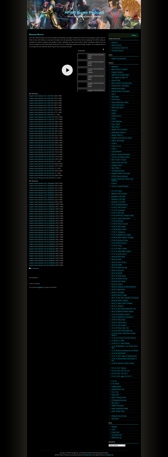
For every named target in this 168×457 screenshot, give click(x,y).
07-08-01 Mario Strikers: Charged (122, 237)
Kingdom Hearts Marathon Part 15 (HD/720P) (41, 128)
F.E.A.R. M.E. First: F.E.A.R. (120, 371)
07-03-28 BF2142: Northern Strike (122, 215)
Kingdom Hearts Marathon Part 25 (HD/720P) (41, 152)
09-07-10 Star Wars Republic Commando (125, 298)
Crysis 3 (114, 183)
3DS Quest (115, 419)
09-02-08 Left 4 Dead (118, 281)
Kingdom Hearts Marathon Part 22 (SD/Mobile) (42, 232)
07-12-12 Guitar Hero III (119, 254)
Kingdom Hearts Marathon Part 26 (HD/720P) (41, 154)
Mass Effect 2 (115, 127)
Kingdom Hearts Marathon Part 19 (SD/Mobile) (42, 225)
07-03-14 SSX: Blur (117, 213)
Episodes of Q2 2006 (118, 196)
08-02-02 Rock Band (118, 257)
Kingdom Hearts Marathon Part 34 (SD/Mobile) (42, 260)
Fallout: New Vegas (117, 140)
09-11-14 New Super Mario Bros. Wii (123, 309)
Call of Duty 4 (115, 99)
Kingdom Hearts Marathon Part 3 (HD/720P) (41, 100)
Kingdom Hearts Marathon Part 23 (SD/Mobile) (42, 235)
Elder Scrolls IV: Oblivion (119, 69)
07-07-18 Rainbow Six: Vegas (121, 235)
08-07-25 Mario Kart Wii (119, 268)
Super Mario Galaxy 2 (118, 132)
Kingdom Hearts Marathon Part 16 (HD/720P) (41, 131)
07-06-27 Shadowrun (118, 232)
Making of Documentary (119, 194)
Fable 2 (113, 113)
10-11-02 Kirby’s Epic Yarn (120, 328)
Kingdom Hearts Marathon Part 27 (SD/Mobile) (42, 244)
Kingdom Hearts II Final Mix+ (120, 173)
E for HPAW (115, 384)
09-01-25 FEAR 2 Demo (119, 278)
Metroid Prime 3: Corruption (120, 91)
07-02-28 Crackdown (118, 210)
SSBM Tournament (117, 406)
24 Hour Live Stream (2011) (120, 157)
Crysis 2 (114, 143)
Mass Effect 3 (115, 168)
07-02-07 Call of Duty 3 (119, 207)
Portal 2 (114, 149)
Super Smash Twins (118, 411)
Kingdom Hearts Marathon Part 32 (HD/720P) (41, 168)
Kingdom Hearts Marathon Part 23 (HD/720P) (41, 147)
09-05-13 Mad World (118, 289)
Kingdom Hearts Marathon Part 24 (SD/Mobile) (42, 237)
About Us (114, 42)
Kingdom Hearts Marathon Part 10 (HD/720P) (41, 117)
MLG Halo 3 (115, 403)
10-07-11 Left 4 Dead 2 (119, 325)
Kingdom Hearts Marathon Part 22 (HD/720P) (41, 145)
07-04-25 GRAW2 (117, 221)
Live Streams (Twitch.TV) (119, 48)
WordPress (88, 455)
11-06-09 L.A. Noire (117, 340)
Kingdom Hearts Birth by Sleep (121, 138)
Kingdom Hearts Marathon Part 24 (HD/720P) (41, 149)
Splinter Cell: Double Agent (120, 75)
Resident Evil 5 (116, 116)
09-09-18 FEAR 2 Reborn (119, 300)
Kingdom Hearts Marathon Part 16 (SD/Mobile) (42, 218)
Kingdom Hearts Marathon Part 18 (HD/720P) (41, 135)
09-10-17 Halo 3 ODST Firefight (121, 303)
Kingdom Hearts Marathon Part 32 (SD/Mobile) (42, 256)
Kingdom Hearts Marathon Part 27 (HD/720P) (41, 156)
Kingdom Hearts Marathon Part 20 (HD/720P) (41, 140)
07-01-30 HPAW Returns (119, 204)
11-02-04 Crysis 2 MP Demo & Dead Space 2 (123, 334)
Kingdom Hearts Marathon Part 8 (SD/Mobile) (41, 199)
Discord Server (116, 45)
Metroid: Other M (117, 135)
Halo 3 (113, 94)
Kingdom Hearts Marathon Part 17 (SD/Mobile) (42, 220)
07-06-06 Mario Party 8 (119, 229)
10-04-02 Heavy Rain (118, 320)
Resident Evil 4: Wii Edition (120, 86)
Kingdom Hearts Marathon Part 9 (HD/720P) (41, 114)
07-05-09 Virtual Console (119, 224)
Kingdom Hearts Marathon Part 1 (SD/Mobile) (41, 183)
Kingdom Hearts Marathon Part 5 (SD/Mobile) (41, 192)
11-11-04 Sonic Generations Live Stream (124, 350)
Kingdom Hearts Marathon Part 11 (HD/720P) (41, 119)
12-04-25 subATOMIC (118, 353)
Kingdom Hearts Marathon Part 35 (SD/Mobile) (42, 263)
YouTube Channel (117, 50)
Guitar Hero (115, 395)
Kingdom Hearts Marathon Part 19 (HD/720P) (41, 138)
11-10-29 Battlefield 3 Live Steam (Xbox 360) (124, 347)
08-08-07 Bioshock (117, 270)
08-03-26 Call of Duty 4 (119, 262)
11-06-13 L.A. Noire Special (120, 343)
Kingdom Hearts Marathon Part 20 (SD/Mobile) (42, 227)
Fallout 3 (114, 110)
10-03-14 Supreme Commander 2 (122, 317)
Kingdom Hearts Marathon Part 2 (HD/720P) (41, 98)
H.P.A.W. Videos (116, 191)
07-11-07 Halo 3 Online (119, 248)
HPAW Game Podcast (84, 12)
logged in (41, 287)
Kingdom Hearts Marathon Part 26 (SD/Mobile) (42, 241)
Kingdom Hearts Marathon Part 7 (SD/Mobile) (41, 197)
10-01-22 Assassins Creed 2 (120, 314)
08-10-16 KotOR (116, 273)
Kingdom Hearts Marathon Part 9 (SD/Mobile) (41, 202)
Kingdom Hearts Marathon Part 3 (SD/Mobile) (41, 188)
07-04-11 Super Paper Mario (120, 218)
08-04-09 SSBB (116, 265)
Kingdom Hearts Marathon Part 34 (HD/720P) (41, 173)
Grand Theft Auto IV (118, 105)
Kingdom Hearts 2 (117, 72)
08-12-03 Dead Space (118, 276)
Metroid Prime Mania (118, 88)
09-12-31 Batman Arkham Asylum (122, 311)
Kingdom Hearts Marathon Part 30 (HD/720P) (41, 164)
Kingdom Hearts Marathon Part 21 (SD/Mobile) (42, 230)
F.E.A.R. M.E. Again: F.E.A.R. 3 (121, 376)
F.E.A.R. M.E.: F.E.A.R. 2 (119, 373)
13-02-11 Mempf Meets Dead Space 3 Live (123, 359)
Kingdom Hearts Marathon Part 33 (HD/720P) (41, 170)
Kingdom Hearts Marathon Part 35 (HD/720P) (41, 175)
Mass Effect (115, 97)
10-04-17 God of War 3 (118, 322)
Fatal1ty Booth (116, 386)
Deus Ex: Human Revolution (120, 154)
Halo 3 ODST (115, 124)
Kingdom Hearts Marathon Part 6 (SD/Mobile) (41, 195)
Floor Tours (115, 392)
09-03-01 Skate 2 (117, 284)
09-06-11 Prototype (117, 292)
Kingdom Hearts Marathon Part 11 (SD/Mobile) (42, 206)
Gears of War (115, 80)
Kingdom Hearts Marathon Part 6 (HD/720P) (41, 107)
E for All (114, 381)
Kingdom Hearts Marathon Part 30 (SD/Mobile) (42, 251)
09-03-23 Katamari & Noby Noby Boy (123, 287)
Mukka (109, 455)
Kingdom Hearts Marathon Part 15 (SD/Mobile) (42, 216)
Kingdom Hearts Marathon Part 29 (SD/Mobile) (42, 249)
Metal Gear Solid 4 (117, 108)
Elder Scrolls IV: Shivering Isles (121, 83)
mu (112, 455)
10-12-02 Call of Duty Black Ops (122, 331)
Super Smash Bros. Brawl (119, 102)
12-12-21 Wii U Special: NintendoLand (124, 356)
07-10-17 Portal (116, 246)
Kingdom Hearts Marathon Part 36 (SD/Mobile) (42, 265)
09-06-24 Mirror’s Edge (119, 295)
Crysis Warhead (116, 121)
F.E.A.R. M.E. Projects (118, 368)
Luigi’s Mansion (116, 151)
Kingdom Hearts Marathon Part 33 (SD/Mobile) (42, 258)
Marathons (114, 66)
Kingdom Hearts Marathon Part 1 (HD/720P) (41, 96)
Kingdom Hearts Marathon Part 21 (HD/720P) (41, 142)
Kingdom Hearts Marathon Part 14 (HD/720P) (41, 126)
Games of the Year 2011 (119, 162)
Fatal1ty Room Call (117, 389)
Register (114, 427)
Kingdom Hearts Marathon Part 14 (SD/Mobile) (42, 213)
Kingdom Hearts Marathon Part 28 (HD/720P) (41, 159)
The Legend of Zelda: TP (119, 77)
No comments (35, 268)
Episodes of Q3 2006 (118, 199)
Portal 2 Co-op (116, 146)
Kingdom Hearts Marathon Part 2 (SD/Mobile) (41, 185)
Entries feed (115, 432)
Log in (113, 429)
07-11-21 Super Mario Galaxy (121, 251)
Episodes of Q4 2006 (118, 202)
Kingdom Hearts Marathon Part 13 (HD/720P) (41, 124)
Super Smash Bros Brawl (119, 408)
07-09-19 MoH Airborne (119, 243)
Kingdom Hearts (36, 34)
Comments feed (116, 435)
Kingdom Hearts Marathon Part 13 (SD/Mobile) (42, 211)
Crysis (113, 119)
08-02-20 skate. (116, 259)
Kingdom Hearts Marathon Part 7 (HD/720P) (41, 110)
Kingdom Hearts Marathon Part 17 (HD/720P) (41, 133)
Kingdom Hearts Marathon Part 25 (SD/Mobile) (42, 239)
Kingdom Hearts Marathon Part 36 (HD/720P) (41, 178)
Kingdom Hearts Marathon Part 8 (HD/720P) (41, 112)
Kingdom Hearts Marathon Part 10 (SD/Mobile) (42, 204)
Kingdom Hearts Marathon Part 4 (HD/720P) (41, 103)
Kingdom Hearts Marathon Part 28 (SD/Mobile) (42, 246)
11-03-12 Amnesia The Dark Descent (123, 338)
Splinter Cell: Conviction (119, 129)
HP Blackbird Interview (118, 400)
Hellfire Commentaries (118, 58)
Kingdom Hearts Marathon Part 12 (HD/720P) (41, 121)
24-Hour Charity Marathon (120, 186)
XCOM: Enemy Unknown (119, 176)
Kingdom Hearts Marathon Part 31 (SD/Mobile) (42, 253)
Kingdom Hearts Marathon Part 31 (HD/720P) (41, 166)
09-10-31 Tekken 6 (117, 306)
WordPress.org (116, 438)
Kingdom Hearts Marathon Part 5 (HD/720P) (41, 105)
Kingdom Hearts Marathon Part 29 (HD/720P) (41, 161)
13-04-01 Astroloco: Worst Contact (122, 363)
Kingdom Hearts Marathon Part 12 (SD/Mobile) (42, 209)
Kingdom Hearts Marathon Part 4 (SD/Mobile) (41, 190)
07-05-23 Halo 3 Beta (118, 226)
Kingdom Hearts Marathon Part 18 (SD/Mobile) (42, 223)
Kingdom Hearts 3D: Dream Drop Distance (122, 180)
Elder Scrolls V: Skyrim (118, 160)
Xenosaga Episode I (118, 171)
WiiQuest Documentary (119, 416)
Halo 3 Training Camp (118, 397)
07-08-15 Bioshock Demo (119, 240)
